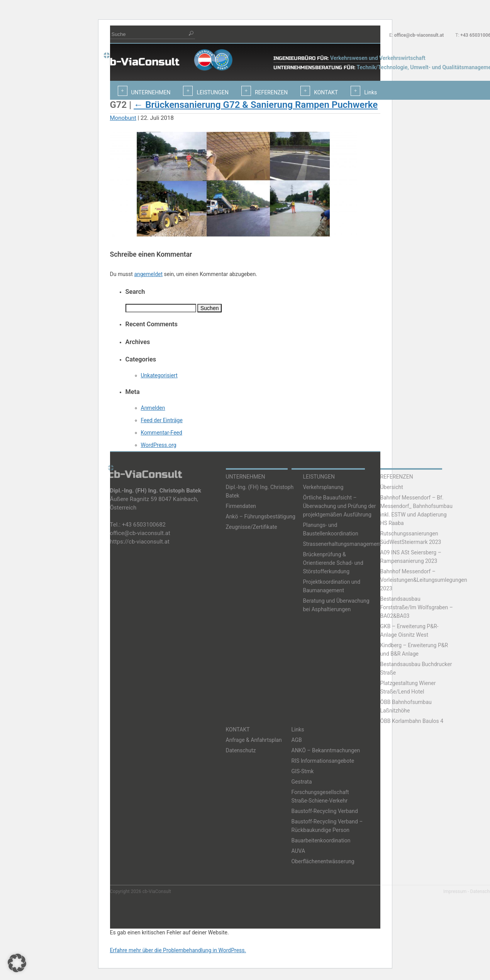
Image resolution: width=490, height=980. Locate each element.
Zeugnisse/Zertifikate (251, 527)
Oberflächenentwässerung (323, 861)
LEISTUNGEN (319, 477)
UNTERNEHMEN (245, 477)
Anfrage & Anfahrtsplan (254, 740)
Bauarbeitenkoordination (321, 840)
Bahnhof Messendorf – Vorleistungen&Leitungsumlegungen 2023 (423, 579)
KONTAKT (238, 729)
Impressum (454, 891)
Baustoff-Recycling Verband (325, 811)
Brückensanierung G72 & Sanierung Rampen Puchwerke (256, 104)
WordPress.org (158, 445)
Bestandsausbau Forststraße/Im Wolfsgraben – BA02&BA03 (416, 607)
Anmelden (153, 408)
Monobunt (123, 117)
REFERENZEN (396, 477)
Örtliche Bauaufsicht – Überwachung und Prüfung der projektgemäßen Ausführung (339, 506)
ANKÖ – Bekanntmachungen (326, 750)
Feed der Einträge (162, 420)
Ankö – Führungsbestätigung (260, 516)
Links (298, 729)
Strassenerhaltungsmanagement (342, 544)
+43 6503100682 (144, 524)
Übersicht (391, 487)
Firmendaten (241, 506)
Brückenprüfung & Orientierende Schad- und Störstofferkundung (333, 562)
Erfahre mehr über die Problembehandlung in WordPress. (178, 950)
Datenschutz (241, 750)
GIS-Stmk (303, 771)
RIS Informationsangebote (323, 761)
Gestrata (302, 782)
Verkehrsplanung (323, 487)
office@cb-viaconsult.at (419, 35)
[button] (17, 963)
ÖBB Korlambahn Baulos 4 (412, 721)
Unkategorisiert (159, 375)
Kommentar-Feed (161, 432)
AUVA (298, 851)
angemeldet (148, 274)
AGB (297, 740)
